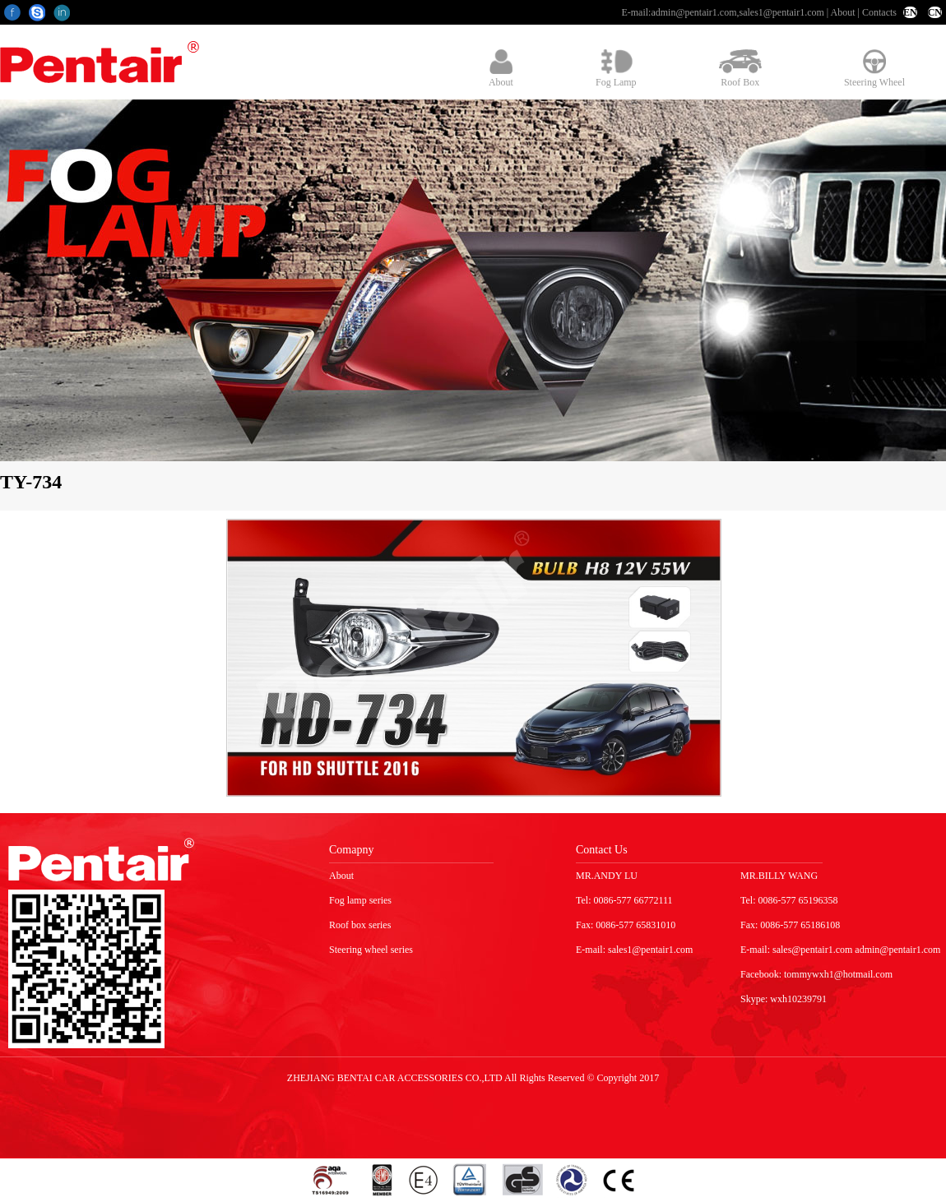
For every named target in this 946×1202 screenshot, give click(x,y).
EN (910, 12)
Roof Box (740, 68)
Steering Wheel (874, 68)
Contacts (879, 12)
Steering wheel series (371, 949)
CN (935, 12)
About (843, 12)
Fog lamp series (360, 900)
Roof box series (360, 925)
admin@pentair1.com (693, 12)
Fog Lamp (616, 68)
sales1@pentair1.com (781, 12)
